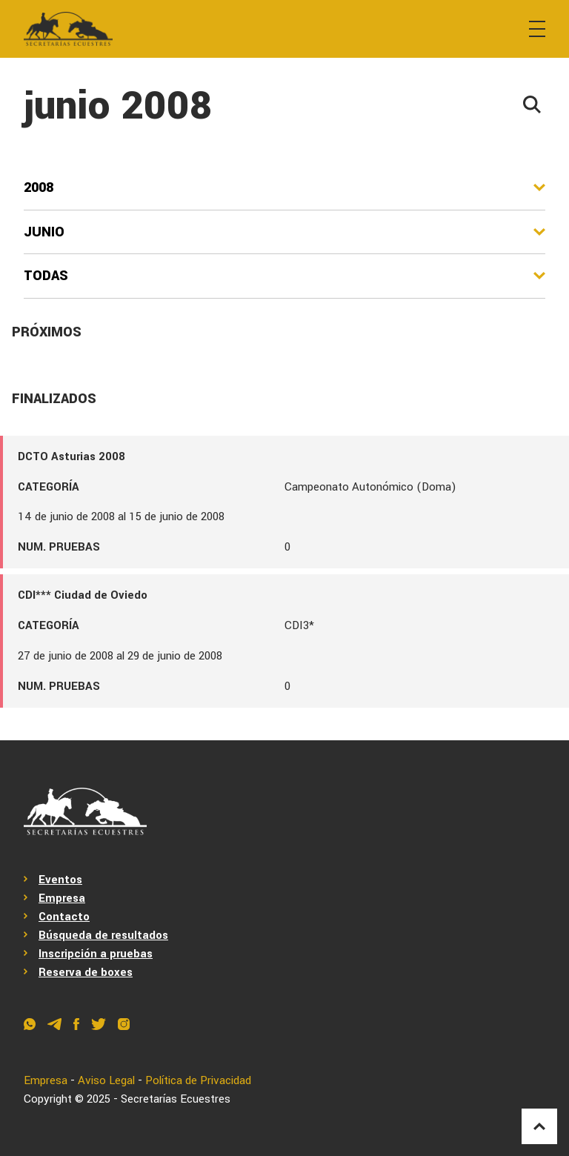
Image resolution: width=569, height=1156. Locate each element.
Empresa (62, 898)
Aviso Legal (106, 1080)
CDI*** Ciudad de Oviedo (82, 595)
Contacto (64, 916)
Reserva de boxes (86, 972)
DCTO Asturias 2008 (71, 456)
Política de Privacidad (198, 1080)
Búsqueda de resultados (103, 935)
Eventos (60, 879)
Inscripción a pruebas (96, 954)
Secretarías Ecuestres (175, 1099)
